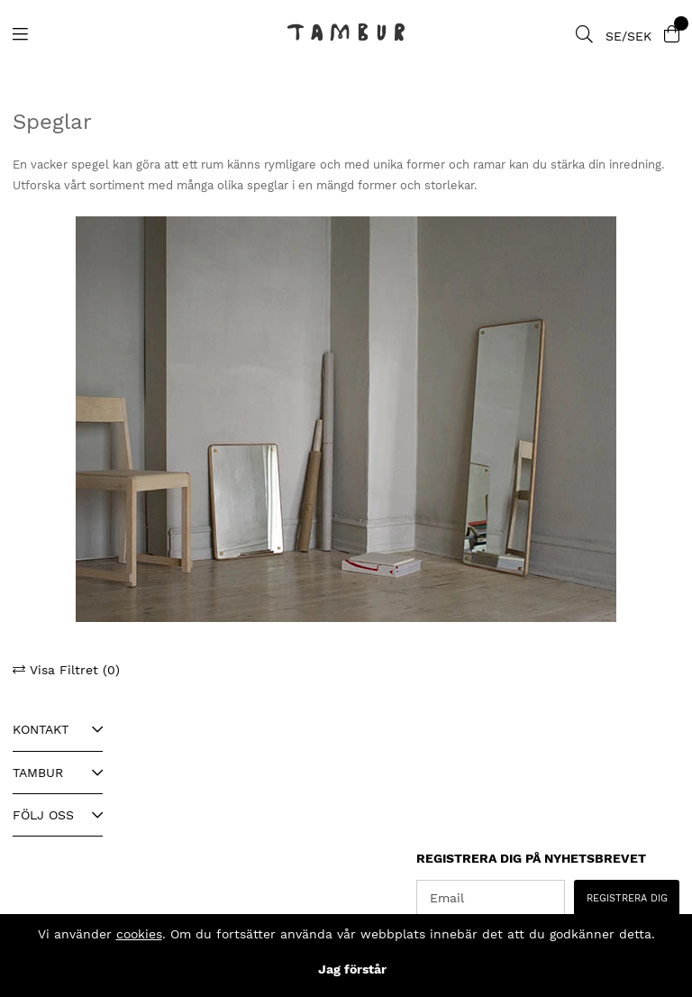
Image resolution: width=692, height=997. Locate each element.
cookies (139, 934)
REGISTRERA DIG (627, 898)
